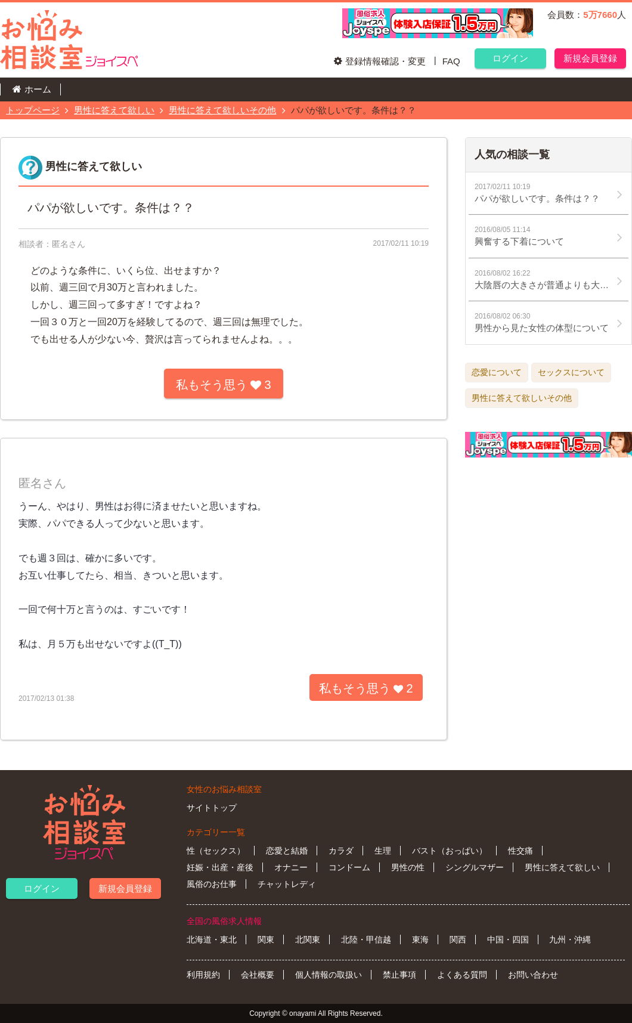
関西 (458, 939)
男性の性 (408, 867)
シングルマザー (474, 867)
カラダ (341, 850)
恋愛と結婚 (287, 850)
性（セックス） (216, 850)
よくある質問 (462, 974)
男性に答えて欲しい (114, 110)
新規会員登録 (590, 58)
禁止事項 (399, 974)
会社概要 (257, 974)
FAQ (451, 61)
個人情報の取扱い (328, 974)
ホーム (37, 89)
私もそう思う (223, 384)
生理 (382, 850)
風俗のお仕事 (212, 884)
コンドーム (349, 867)
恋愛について (497, 372)
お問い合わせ (533, 974)
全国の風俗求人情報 (224, 921)
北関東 (307, 939)
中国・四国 (508, 939)
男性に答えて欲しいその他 (222, 110)
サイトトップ (212, 807)
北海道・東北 (212, 939)
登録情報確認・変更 (385, 61)
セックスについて (571, 372)
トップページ (33, 110)
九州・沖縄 (570, 939)
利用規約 (203, 974)
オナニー (291, 867)
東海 (420, 939)
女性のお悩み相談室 (224, 789)
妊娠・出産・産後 (220, 867)
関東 (266, 939)
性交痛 (520, 850)
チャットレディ (287, 884)
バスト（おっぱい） (449, 850)
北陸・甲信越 (366, 939)
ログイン (510, 58)
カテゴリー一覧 (216, 832)
